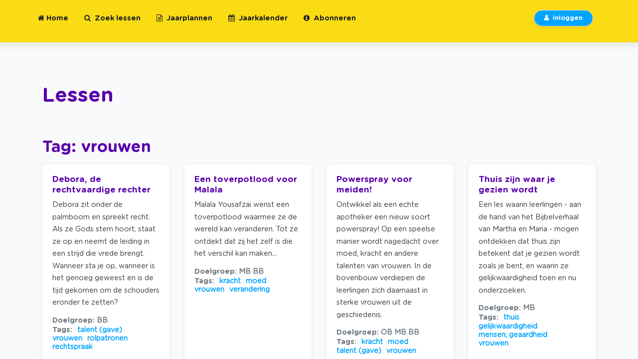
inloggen (563, 24)
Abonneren (330, 24)
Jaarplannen (184, 24)
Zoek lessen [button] (112, 24)
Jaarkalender (258, 24)
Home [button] (53, 24)
